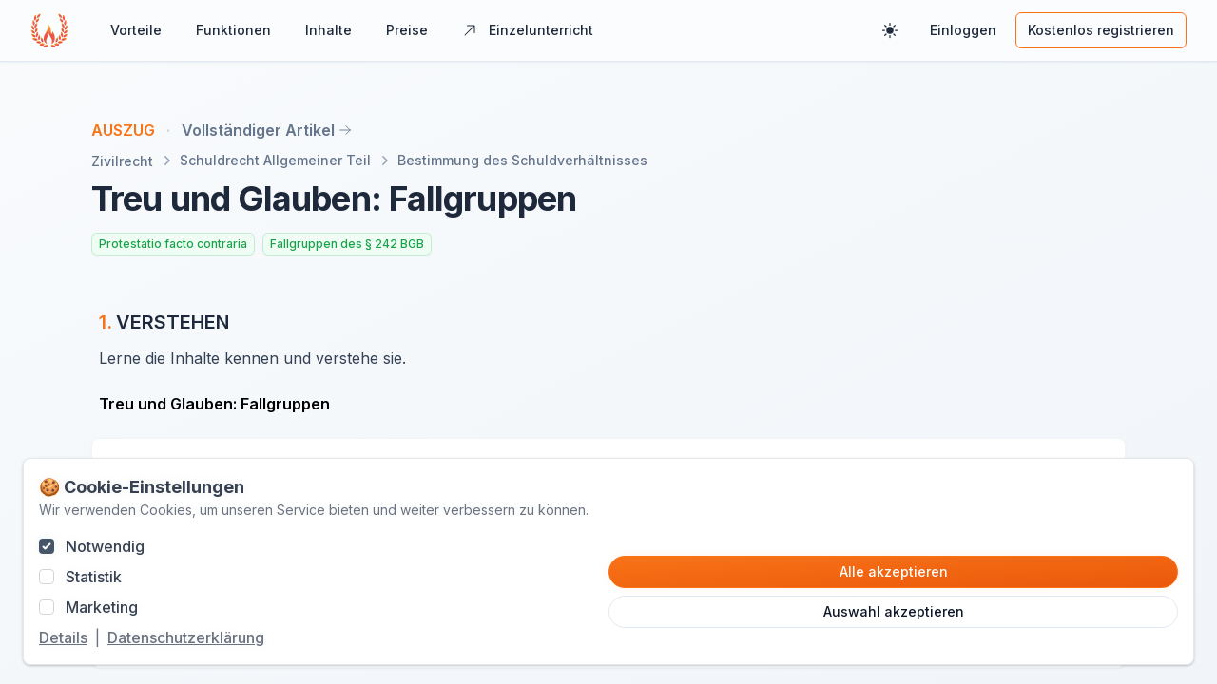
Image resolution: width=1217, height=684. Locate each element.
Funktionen (233, 30)
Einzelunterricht (527, 30)
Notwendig (105, 546)
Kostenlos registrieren (1101, 30)
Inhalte (328, 30)
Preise (407, 30)
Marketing (102, 607)
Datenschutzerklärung (185, 637)
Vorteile (136, 30)
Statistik (94, 576)
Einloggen (963, 30)
